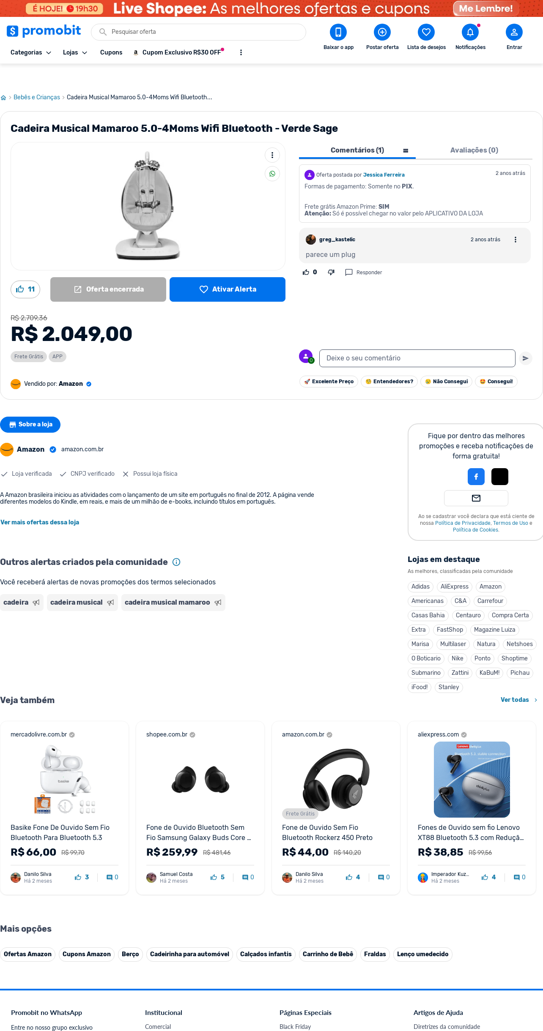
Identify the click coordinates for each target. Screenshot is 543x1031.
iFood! (419, 667)
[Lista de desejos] (227, 269)
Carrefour (490, 580)
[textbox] (417, 338)
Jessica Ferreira (384, 155)
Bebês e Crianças (40, 77)
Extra (418, 609)
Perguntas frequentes (441, 1026)
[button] (447, 456)
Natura (486, 623)
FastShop (450, 609)
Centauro (468, 595)
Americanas (427, 580)
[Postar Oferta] (382, 38)
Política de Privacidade (463, 503)
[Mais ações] (272, 134)
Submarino (426, 652)
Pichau (519, 652)
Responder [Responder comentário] (363, 252)
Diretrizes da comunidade (447, 1006)
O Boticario (426, 638)
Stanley (449, 667)
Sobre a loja (33, 404)
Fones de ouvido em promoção (320, 1026)
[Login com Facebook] (476, 456)
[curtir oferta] (81, 857)
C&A (460, 580)
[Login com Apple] (499, 456)
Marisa (420, 623)
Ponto (482, 638)
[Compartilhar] (272, 153)
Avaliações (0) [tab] (474, 130)
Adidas (420, 566)
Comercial (158, 1006)
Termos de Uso (510, 503)
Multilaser (453, 623)
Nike (457, 638)
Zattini (460, 652)
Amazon (491, 566)
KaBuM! (489, 652)
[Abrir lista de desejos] (426, 38)
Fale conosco (162, 1016)
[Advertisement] (162, 627)
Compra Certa (510, 595)
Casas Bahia (428, 595)
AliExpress (455, 566)
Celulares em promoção (310, 1016)
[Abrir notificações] (470, 38)
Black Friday (295, 1006)
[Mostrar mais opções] (241, 52)
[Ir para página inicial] (7, 77)
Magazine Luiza (495, 609)
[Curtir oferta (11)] (25, 269)
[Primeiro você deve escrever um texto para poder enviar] (525, 338)
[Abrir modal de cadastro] (514, 38)
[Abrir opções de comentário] (515, 219)
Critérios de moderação (444, 1016)
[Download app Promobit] (338, 38)
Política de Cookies (475, 510)
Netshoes (520, 623)
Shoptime (515, 638)
